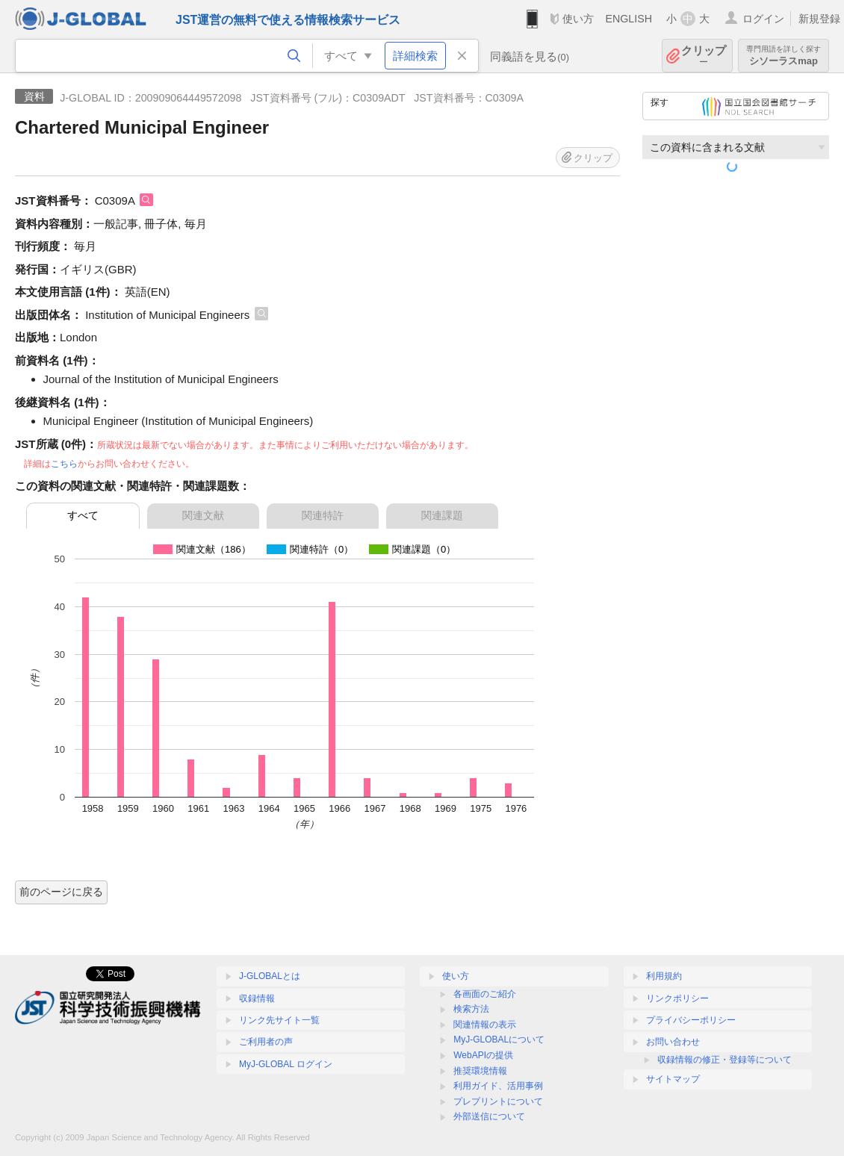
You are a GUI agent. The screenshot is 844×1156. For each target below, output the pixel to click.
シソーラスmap (783, 55)
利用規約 (664, 976)
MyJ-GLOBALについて (498, 1039)
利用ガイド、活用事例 (498, 1086)
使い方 (578, 19)
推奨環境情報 (480, 1071)
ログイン (763, 19)
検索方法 (471, 1009)
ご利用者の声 (266, 1042)
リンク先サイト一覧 (279, 1020)
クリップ (703, 55)
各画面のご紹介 (484, 994)
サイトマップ (673, 1079)
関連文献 (203, 515)
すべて (83, 515)
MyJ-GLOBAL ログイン (285, 1064)
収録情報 (257, 998)
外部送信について (489, 1116)
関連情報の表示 (484, 1024)
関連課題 (442, 515)
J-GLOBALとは (269, 976)
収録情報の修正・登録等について (724, 1059)
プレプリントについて (498, 1101)
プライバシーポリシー (691, 1020)
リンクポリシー (677, 998)
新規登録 (819, 19)
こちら (64, 464)
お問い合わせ (673, 1042)
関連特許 (323, 515)
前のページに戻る (61, 892)
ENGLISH (628, 19)
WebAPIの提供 (483, 1055)
